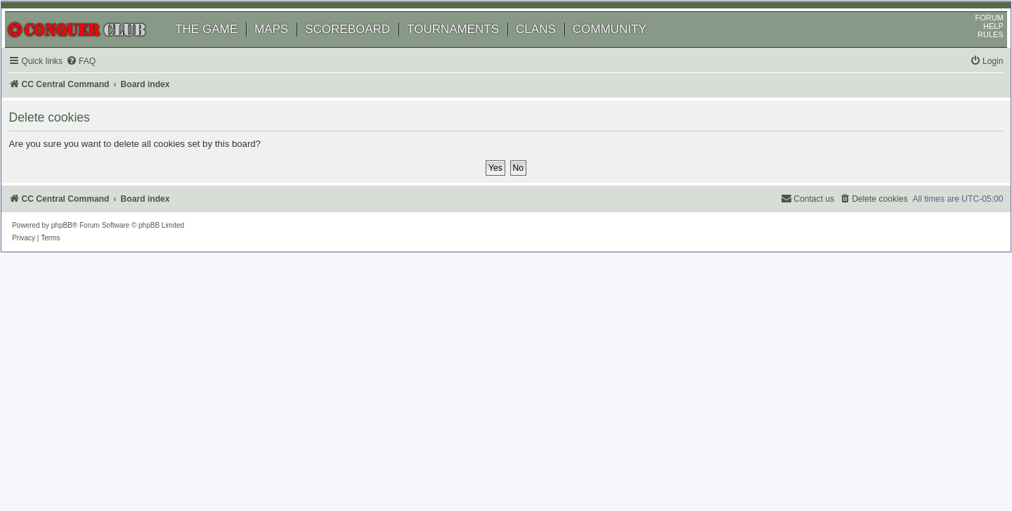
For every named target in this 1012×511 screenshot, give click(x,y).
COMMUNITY (624, 47)
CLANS (551, 47)
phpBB (76, 243)
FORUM (975, 36)
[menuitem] (98, 79)
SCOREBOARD (362, 47)
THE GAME (221, 47)
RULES (976, 52)
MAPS (286, 47)
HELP (978, 44)
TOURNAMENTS (468, 47)
